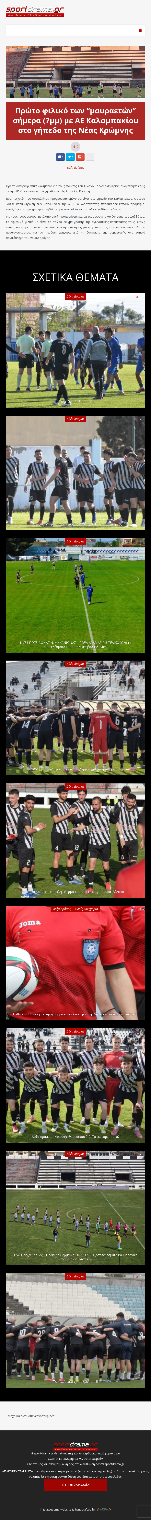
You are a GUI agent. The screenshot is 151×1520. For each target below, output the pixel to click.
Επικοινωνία (79, 1485)
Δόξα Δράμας (75, 167)
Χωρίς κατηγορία (86, 909)
